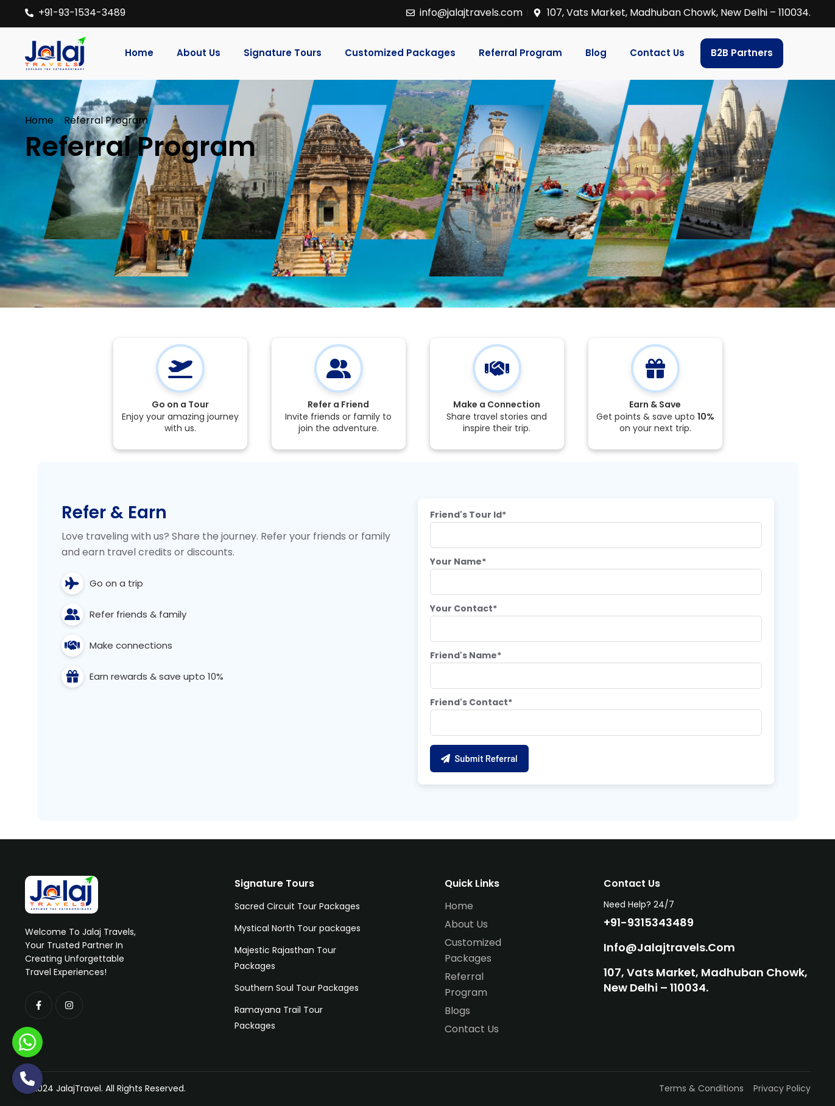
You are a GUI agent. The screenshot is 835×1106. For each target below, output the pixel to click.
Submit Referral (479, 758)
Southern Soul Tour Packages (296, 988)
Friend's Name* (465, 655)
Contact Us (657, 52)
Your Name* (458, 561)
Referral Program (520, 52)
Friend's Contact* (471, 702)
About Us (198, 52)
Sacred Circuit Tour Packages (297, 906)
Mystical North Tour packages (297, 928)
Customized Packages (400, 52)
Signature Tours (283, 52)
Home (139, 52)
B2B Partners (742, 52)
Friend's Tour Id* (468, 514)
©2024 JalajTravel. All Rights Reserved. (105, 1088)
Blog (596, 52)
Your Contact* (463, 608)
